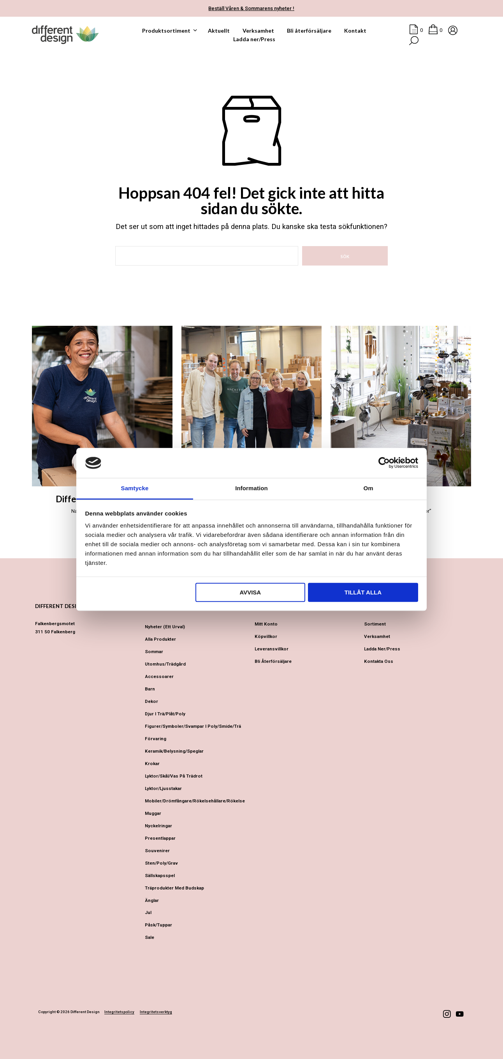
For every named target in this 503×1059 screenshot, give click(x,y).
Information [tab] (251, 488)
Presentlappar (160, 838)
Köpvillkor (266, 636)
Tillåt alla (363, 592)
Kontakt (355, 30)
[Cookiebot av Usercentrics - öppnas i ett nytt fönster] (384, 463)
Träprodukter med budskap (174, 888)
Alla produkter (160, 639)
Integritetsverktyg (156, 1012)
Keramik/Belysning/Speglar (174, 751)
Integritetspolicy (119, 1012)
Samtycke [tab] (135, 488)
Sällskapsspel (160, 875)
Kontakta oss (378, 661)
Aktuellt (219, 30)
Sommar (154, 651)
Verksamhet (258, 30)
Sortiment (375, 624)
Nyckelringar (158, 825)
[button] (416, 30)
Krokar (152, 763)
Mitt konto (266, 624)
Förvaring (155, 738)
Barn (150, 689)
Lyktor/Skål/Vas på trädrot (173, 776)
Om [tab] (368, 488)
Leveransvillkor (271, 649)
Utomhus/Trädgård (165, 664)
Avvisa (250, 592)
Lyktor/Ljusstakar (163, 788)
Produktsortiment (166, 30)
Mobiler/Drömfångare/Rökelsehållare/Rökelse (195, 801)
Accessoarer (159, 676)
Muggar (153, 813)
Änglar (152, 900)
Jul (148, 912)
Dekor (151, 701)
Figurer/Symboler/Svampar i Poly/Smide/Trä (193, 726)
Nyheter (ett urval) (165, 626)
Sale (149, 937)
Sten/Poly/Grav (161, 863)
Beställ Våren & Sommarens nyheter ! (251, 8)
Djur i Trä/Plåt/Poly (165, 713)
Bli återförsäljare (309, 30)
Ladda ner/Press (254, 39)
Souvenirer (157, 850)
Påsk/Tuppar (158, 925)
